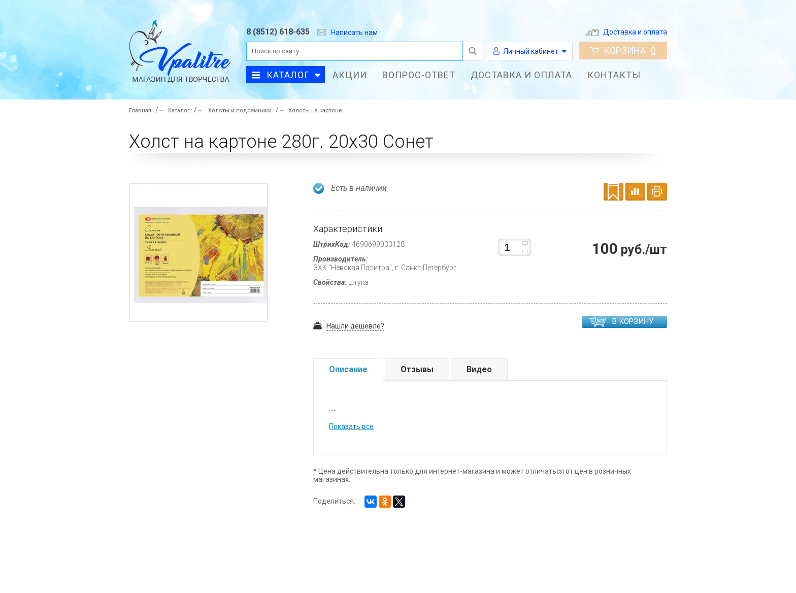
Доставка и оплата (626, 32)
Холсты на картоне (315, 110)
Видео (479, 369)
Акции (350, 75)
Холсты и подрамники (240, 110)
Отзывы (417, 369)
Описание (348, 369)
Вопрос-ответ (418, 75)
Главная (140, 110)
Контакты (614, 75)
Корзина (623, 50)
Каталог (288, 75)
